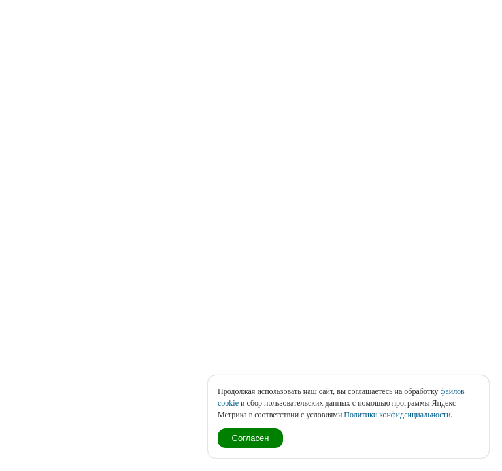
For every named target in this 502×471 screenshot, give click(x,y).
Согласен (250, 438)
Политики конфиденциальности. (398, 414)
